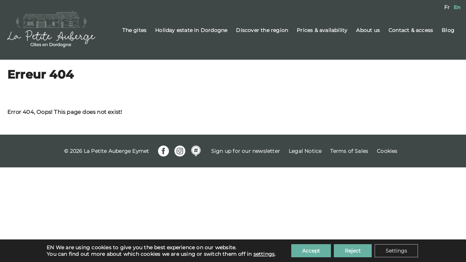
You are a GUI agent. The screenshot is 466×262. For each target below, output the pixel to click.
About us (368, 30)
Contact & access (410, 30)
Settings (396, 250)
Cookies (387, 151)
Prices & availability (322, 30)
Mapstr (195, 151)
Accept (311, 250)
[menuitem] (447, 7)
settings (264, 254)
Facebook (163, 151)
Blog (448, 30)
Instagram (179, 151)
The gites (134, 30)
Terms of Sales (349, 151)
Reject (353, 250)
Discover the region (262, 30)
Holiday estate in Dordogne (191, 30)
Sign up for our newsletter (245, 151)
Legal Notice (305, 151)
